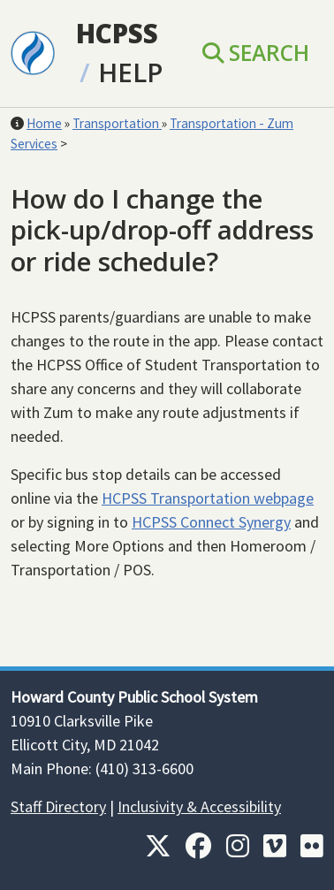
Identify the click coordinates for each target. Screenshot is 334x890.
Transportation (117, 123)
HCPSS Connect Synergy (211, 522)
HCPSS (117, 33)
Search (255, 52)
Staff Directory (58, 806)
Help (130, 72)
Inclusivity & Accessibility (199, 806)
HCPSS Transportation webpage (208, 498)
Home (44, 123)
